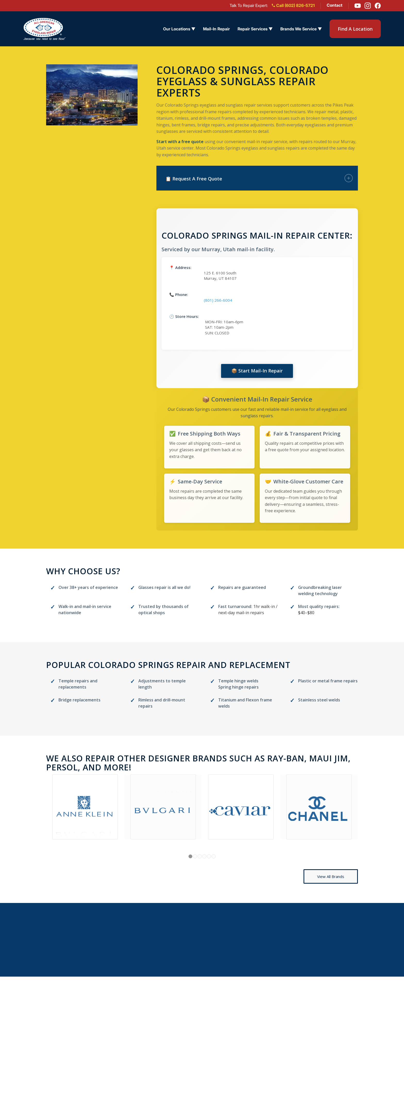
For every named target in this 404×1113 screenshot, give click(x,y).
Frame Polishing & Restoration (278, 1069)
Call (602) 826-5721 (293, 5)
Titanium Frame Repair (270, 1059)
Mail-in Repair (124, 1030)
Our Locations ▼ (179, 28)
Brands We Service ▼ (301, 28)
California (197, 1040)
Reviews (117, 1050)
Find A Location (355, 29)
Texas (193, 1059)
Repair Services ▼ (255, 28)
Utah (192, 1069)
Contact (334, 5)
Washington (200, 1078)
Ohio (192, 1049)
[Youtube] (343, 1050)
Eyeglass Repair (263, 1030)
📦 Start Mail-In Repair (257, 371)
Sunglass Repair (263, 1040)
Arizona (195, 1030)
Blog (112, 1059)
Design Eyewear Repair (271, 1049)
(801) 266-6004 (218, 300)
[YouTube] (358, 6)
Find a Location (125, 1021)
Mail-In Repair (216, 28)
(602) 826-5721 (349, 1040)
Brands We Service (266, 1078)
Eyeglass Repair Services (137, 1040)
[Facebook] (378, 6)
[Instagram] (368, 6)
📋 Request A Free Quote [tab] (259, 178)
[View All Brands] (331, 876)
